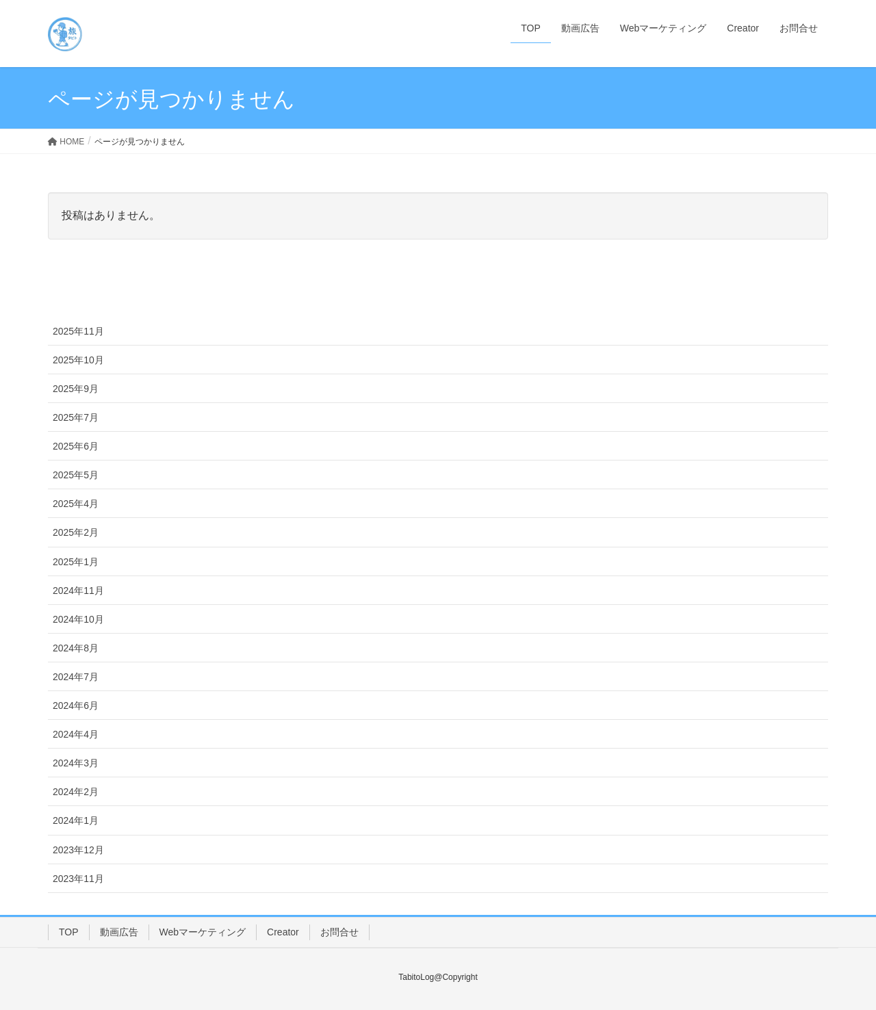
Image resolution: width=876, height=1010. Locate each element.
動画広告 (119, 932)
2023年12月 (78, 849)
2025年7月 (76, 417)
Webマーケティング (202, 932)
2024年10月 (78, 619)
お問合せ (339, 932)
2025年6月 (76, 446)
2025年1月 (76, 561)
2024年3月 (76, 763)
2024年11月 (78, 590)
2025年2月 (76, 532)
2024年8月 (76, 648)
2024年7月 (76, 676)
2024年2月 (76, 791)
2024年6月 (76, 705)
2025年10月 (78, 359)
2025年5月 (76, 474)
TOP (69, 932)
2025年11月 (78, 331)
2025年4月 (76, 503)
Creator (283, 932)
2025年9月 (76, 388)
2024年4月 (76, 734)
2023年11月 (78, 878)
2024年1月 (76, 820)
